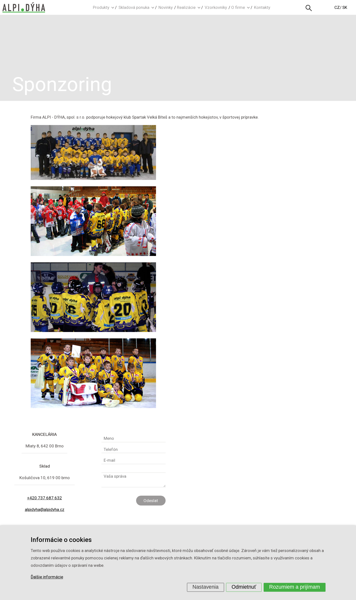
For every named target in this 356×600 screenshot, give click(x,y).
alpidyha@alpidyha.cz (44, 509)
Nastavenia (205, 587)
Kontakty (262, 7)
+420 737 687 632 (44, 497)
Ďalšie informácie (47, 577)
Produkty (101, 7)
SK (344, 7)
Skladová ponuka (133, 7)
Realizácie (186, 7)
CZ (337, 7)
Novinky (165, 7)
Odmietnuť (244, 587)
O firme (238, 7)
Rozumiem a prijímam (294, 587)
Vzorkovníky (216, 7)
